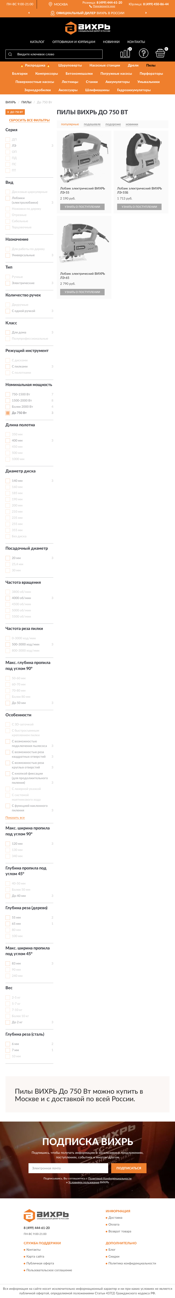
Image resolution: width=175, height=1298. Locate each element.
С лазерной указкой (26, 789)
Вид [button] (9, 183)
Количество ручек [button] (23, 295)
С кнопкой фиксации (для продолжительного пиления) (30, 778)
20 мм (16, 558)
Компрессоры (46, 73)
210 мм (17, 511)
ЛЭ (14, 145)
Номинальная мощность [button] (28, 385)
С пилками (20, 366)
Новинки (111, 42)
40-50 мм (19, 883)
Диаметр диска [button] (20, 471)
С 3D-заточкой (22, 724)
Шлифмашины (97, 90)
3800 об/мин (21, 592)
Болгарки (20, 73)
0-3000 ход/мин (24, 638)
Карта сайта (35, 1256)
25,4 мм (17, 564)
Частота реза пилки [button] (24, 629)
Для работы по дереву (28, 249)
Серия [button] (11, 130)
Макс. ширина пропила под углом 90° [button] (27, 831)
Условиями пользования (83, 1182)
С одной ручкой (23, 311)
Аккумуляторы (118, 82)
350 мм (17, 434)
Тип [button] (8, 267)
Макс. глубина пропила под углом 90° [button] (27, 666)
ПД (14, 158)
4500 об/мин (21, 604)
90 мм (16, 969)
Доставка (115, 1217)
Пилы (150, 65)
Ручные (17, 277)
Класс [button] (11, 323)
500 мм (17, 453)
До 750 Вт (19, 413)
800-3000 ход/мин (25, 650)
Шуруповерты (70, 65)
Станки (92, 82)
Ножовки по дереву (26, 209)
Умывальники (148, 82)
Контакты (136, 42)
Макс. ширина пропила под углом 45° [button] (27, 951)
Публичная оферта (40, 1263)
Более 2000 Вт (22, 406)
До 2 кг (17, 1022)
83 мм (16, 963)
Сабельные (20, 221)
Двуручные (20, 305)
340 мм (17, 856)
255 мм (17, 524)
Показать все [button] (15, 817)
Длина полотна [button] (20, 425)
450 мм (17, 446)
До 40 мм (19, 896)
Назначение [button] (16, 239)
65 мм (16, 923)
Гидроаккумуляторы (134, 90)
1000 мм (18, 459)
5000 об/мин (21, 610)
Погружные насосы (116, 73)
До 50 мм (19, 703)
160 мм (17, 487)
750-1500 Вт (21, 394)
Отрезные (19, 215)
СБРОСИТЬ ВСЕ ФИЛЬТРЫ (29, 120)
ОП (14, 152)
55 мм (16, 917)
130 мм (17, 850)
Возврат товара (119, 1231)
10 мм (16, 1056)
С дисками (20, 360)
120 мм (17, 843)
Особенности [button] (18, 715)
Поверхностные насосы (34, 82)
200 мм (17, 505)
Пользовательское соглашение (49, 1270)
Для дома (19, 332)
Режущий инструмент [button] (27, 351)
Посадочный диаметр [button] (26, 548)
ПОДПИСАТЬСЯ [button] (128, 1168)
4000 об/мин (21, 598)
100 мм (17, 936)
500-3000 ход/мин (25, 644)
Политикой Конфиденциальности (109, 1178)
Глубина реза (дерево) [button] (26, 908)
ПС (14, 164)
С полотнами (21, 372)
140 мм (17, 480)
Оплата (113, 1224)
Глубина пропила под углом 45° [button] (25, 871)
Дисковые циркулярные (29, 192)
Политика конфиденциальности (132, 1263)
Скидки (113, 1256)
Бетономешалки (79, 73)
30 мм (16, 570)
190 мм (17, 499)
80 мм (16, 930)
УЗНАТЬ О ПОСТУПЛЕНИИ (82, 206)
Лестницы (70, 82)
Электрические (23, 283)
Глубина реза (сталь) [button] (24, 1034)
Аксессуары (68, 90)
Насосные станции (105, 65)
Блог (112, 1249)
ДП (14, 139)
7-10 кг (17, 1010)
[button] (102, 6)
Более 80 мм (21, 696)
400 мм (17, 440)
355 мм (17, 530)
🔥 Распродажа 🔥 (35, 65)
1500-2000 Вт (22, 400)
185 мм (17, 493)
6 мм (15, 1044)
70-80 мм (19, 690)
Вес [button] (9, 988)
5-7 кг (16, 1003)
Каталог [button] (37, 42)
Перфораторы (151, 73)
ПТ (14, 170)
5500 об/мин (21, 616)
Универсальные (23, 255)
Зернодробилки (37, 90)
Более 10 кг (20, 1016)
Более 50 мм (21, 889)
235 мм (17, 518)
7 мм (15, 1050)
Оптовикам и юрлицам (73, 42)
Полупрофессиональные (30, 338)
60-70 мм (19, 684)
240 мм (17, 976)
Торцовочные (21, 227)
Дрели (133, 65)
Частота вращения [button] (23, 583)
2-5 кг (16, 997)
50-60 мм (19, 678)
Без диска (19, 536)
